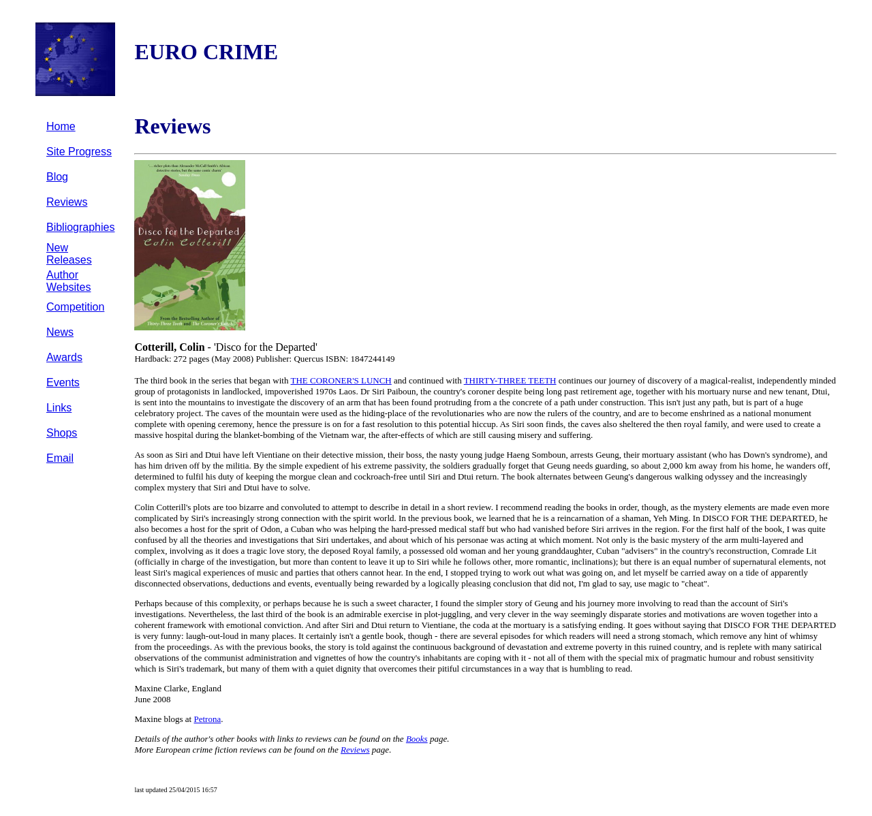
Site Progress (79, 151)
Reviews (66, 202)
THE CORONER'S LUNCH (341, 380)
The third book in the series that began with (212, 380)
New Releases (69, 254)
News (60, 332)
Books (417, 739)
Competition (75, 307)
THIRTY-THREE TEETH (510, 380)
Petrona (207, 719)
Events (63, 382)
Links (59, 407)
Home (61, 126)
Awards (64, 357)
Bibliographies (80, 227)
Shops (61, 433)
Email (60, 458)
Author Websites (68, 281)
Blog (57, 177)
